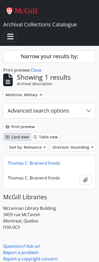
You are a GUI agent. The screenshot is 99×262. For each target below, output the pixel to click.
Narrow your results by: (49, 56)
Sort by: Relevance (26, 147)
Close (36, 70)
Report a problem (21, 252)
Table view (45, 136)
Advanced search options (38, 110)
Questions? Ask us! (21, 246)
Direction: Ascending (71, 147)
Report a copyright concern (30, 259)
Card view (17, 136)
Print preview (20, 126)
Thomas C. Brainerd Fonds (34, 163)
